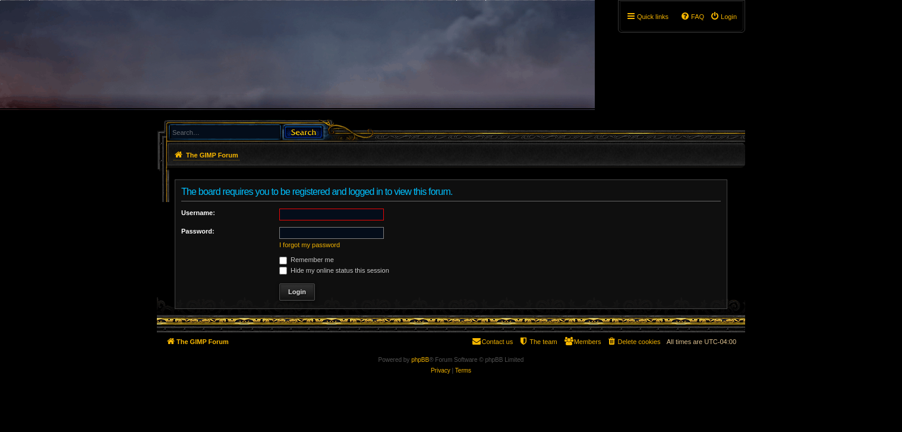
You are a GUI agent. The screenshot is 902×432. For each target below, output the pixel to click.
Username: (198, 212)
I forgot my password (309, 244)
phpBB (420, 360)
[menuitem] (723, 17)
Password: (198, 231)
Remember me (306, 259)
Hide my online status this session (334, 270)
